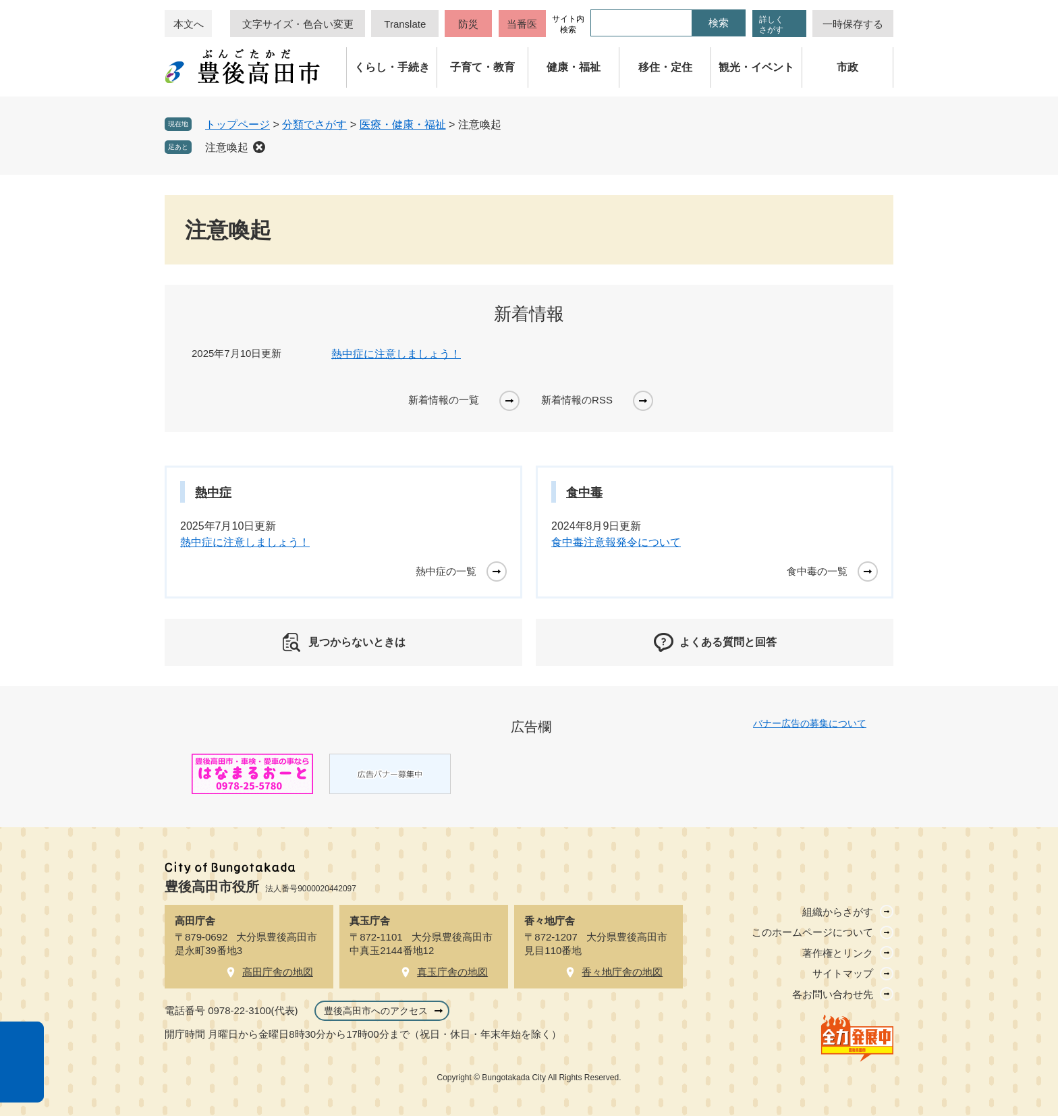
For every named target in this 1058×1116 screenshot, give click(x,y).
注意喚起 (226, 147)
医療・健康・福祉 (403, 124)
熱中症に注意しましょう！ (396, 354)
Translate (405, 24)
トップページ (237, 124)
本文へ (188, 24)
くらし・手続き (392, 67)
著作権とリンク (837, 953)
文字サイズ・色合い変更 (298, 24)
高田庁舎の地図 (277, 972)
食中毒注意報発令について (616, 542)
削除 (259, 147)
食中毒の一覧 (817, 571)
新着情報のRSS (577, 400)
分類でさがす (314, 124)
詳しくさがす (771, 24)
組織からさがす (837, 912)
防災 (468, 24)
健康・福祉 (574, 67)
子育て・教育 (482, 67)
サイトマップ (842, 973)
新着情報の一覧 (443, 400)
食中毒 (584, 492)
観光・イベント (756, 67)
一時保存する (853, 24)
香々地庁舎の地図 (622, 972)
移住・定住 (665, 67)
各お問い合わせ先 (832, 994)
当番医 (522, 24)
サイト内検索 (568, 24)
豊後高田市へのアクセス (376, 1010)
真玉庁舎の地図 (452, 972)
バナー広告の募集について (809, 723)
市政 (847, 67)
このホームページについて (812, 932)
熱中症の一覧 (446, 571)
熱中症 (213, 492)
